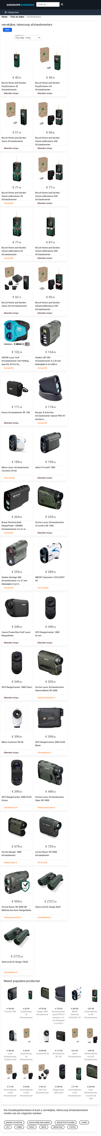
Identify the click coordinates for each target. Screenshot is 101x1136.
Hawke (19, 1127)
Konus (31, 1127)
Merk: (7, 30)
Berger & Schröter (14, 1122)
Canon (84, 1122)
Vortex (72, 1127)
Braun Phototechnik (65, 1122)
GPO (7, 1127)
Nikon (43, 1127)
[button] (12, 12)
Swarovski (57, 1127)
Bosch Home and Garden (39, 1122)
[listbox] (27, 37)
